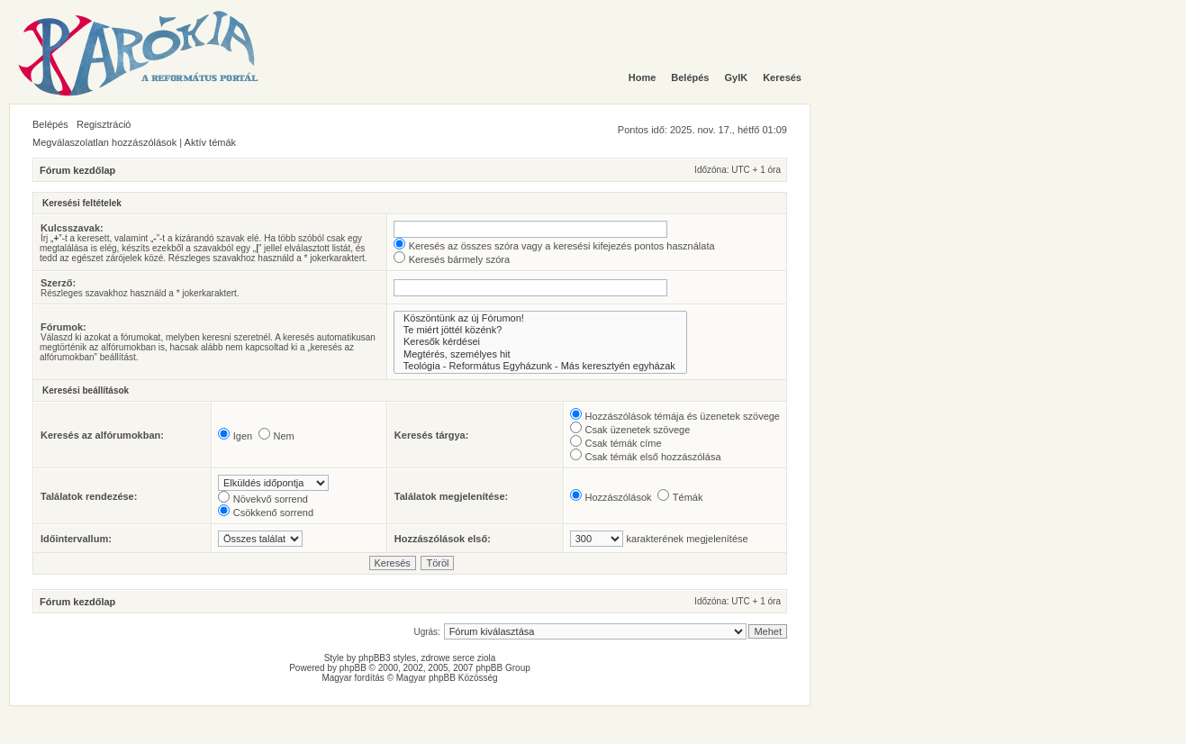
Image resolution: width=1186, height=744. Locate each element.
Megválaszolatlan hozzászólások (104, 142)
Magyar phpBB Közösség (447, 678)
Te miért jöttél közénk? (540, 330)
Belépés (50, 124)
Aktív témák (210, 142)
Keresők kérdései (540, 342)
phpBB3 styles (387, 658)
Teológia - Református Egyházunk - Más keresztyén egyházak (540, 366)
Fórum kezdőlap (77, 170)
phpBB (353, 668)
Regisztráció (104, 124)
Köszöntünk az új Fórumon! (540, 318)
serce (464, 658)
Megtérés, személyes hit (540, 354)
